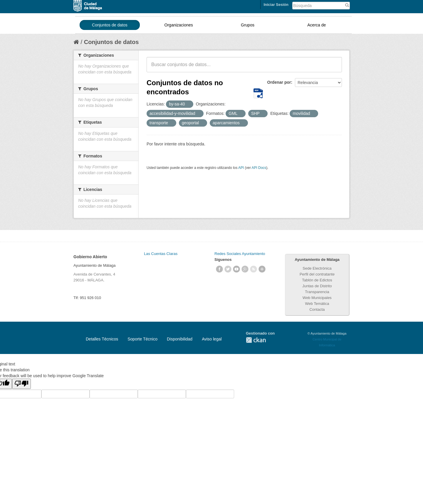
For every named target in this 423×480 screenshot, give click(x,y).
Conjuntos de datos (109, 25)
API (241, 168)
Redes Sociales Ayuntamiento (239, 253)
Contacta (317, 309)
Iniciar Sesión (275, 4)
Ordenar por (279, 82)
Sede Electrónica (317, 268)
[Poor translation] (21, 384)
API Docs (259, 168)
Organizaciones (178, 25)
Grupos (247, 25)
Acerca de (316, 25)
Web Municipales (317, 298)
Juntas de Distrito (317, 286)
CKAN (256, 340)
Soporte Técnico (142, 339)
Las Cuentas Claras (160, 253)
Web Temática (317, 303)
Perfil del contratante (317, 274)
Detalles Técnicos (102, 339)
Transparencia (317, 292)
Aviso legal (211, 339)
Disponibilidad (179, 339)
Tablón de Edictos (317, 280)
